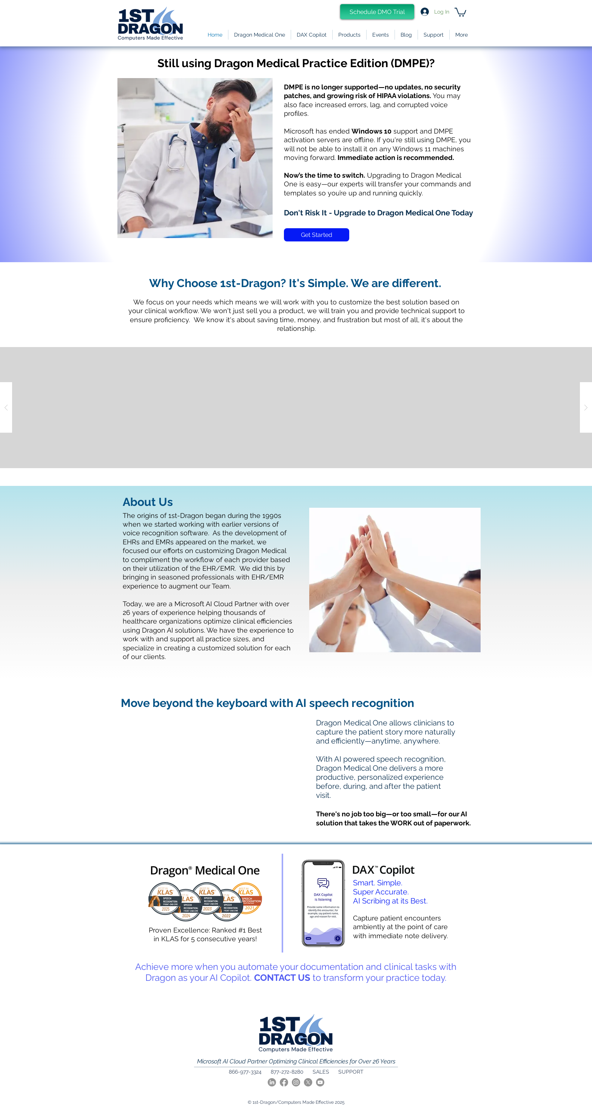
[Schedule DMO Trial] (377, 11)
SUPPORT (351, 1072)
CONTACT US (282, 977)
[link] (460, 12)
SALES (321, 1072)
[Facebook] (284, 1082)
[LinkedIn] (272, 1082)
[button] (349, 35)
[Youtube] (320, 1082)
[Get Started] (316, 234)
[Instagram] (296, 1082)
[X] (308, 1082)
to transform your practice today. (378, 977)
